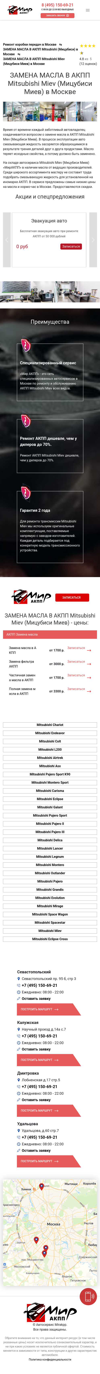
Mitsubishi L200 (50, 750)
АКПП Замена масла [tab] (22, 634)
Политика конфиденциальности (50, 1359)
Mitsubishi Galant (50, 807)
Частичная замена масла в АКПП (22, 677)
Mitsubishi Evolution (50, 898)
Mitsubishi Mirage (50, 906)
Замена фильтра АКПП (21, 664)
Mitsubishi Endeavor (50, 733)
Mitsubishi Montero (50, 865)
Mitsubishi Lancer (50, 848)
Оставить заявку (36, 998)
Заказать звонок (55, 15)
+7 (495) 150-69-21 (40, 985)
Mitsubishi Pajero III (50, 832)
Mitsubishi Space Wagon (50, 914)
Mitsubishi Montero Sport (50, 782)
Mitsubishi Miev (49, 931)
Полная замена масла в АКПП (22, 691)
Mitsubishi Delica (50, 840)
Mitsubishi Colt (50, 741)
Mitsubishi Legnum (50, 857)
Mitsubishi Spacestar (50, 923)
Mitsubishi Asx (50, 766)
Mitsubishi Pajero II (50, 824)
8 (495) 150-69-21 (57, 5)
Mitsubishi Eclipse (50, 799)
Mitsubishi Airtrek (50, 758)
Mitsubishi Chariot (50, 725)
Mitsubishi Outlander (50, 873)
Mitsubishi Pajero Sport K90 (50, 774)
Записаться (71, 246)
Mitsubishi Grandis (50, 890)
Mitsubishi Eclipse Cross (50, 939)
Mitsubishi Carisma (50, 791)
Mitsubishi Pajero (50, 881)
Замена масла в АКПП (22, 650)
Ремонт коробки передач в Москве (29, 44)
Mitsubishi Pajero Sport (50, 815)
